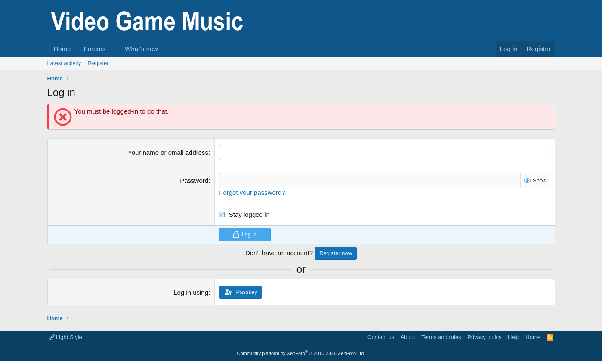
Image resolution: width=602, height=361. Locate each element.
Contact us (380, 337)
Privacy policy (484, 337)
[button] (112, 49)
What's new (141, 48)
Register (98, 63)
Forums (95, 48)
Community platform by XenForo (301, 353)
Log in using (190, 292)
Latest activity (64, 63)
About (408, 337)
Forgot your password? (252, 192)
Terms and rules (441, 337)
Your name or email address (168, 152)
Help (513, 337)
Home (62, 48)
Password (194, 180)
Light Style (65, 337)
